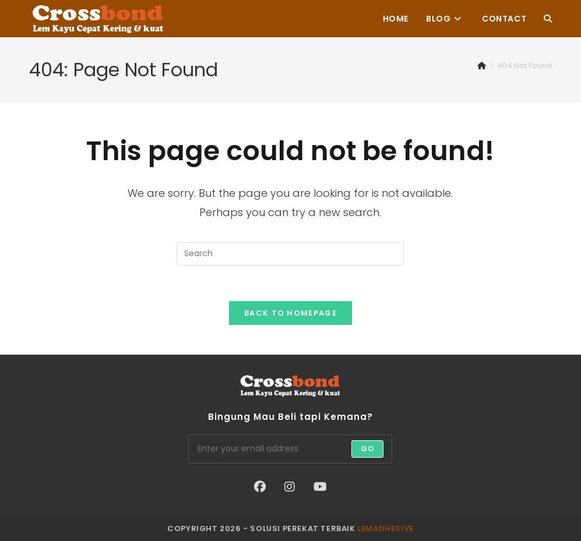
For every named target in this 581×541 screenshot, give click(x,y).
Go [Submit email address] (367, 449)
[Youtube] (320, 486)
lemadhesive (385, 528)
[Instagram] (290, 486)
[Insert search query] (290, 254)
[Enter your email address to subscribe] (290, 449)
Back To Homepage (290, 313)
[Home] (481, 65)
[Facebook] (260, 486)
